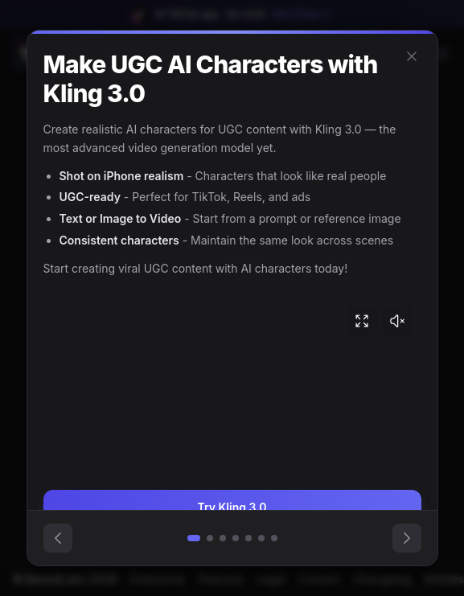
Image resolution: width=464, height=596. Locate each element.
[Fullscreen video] (361, 320)
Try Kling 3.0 (232, 507)
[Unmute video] (397, 320)
